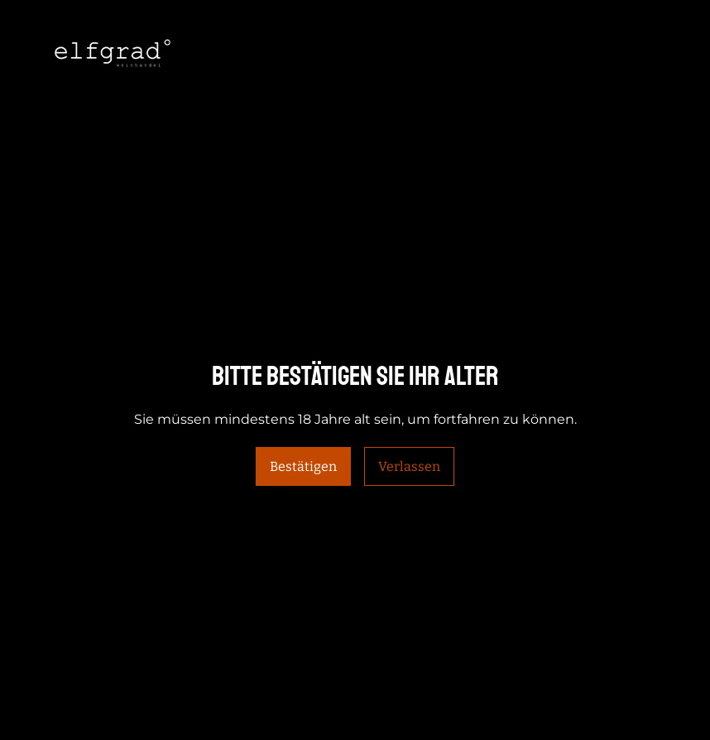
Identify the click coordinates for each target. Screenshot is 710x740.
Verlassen (409, 466)
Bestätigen (303, 466)
